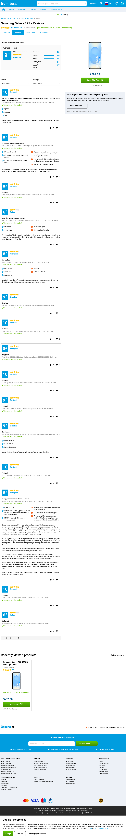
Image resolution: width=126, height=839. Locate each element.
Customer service (56, 10)
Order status (4, 782)
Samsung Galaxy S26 (7, 765)
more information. (82, 810)
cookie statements (101, 828)
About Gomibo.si (37, 813)
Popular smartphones (10, 759)
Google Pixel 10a (6, 769)
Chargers (102, 765)
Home (3, 18)
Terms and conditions (75, 813)
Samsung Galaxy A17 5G (8, 773)
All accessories (103, 773)
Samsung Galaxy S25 (27, 18)
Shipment (4, 785)
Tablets (33, 10)
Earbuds (101, 767)
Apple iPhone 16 (6, 763)
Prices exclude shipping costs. (83, 808)
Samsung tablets (71, 763)
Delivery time (4, 783)
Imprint (52, 813)
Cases (101, 761)
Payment (3, 780)
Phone (11, 10)
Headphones (103, 769)
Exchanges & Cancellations (9, 787)
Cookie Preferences (61, 813)
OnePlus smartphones (40, 765)
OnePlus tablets (71, 769)
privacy (89, 828)
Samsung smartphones (41, 763)
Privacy (46, 813)
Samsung (16, 18)
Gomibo (69, 777)
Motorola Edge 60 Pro (7, 771)
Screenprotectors (104, 763)
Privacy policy (70, 783)
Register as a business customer (43, 782)
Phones (37, 759)
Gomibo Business (39, 780)
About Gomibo (70, 780)
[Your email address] (51, 743)
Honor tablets (70, 767)
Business (43, 10)
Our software (70, 782)
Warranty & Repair (6, 789)
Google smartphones (40, 769)
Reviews (38, 18)
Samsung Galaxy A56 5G (8, 767)
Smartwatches (103, 771)
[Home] (3, 9)
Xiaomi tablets (70, 765)
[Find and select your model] (62, 3)
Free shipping (98, 85)
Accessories (22, 10)
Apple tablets (70, 761)
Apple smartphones (39, 761)
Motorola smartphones (40, 767)
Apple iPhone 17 (6, 761)
